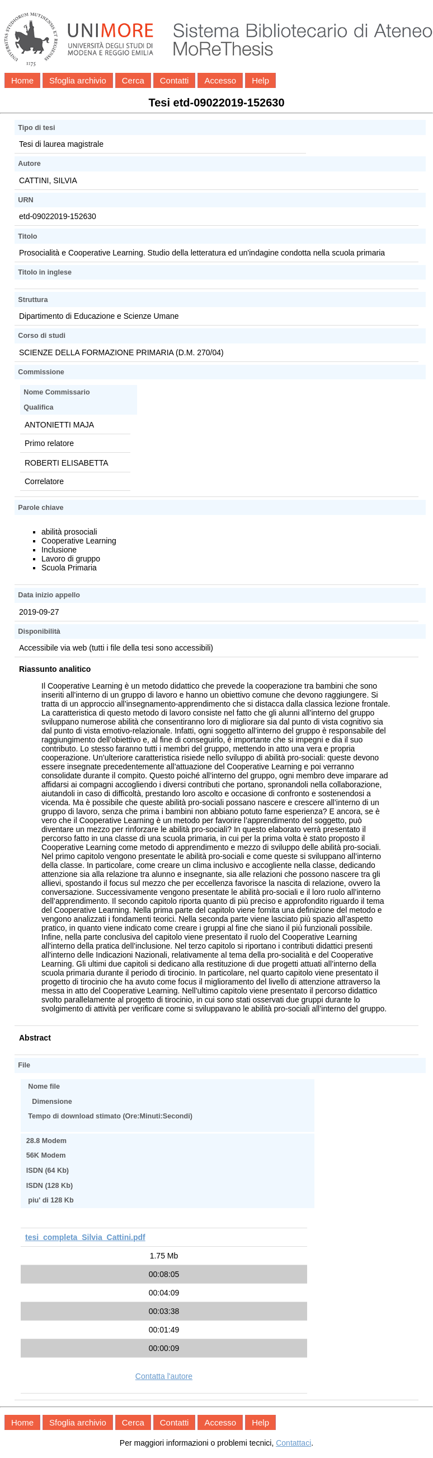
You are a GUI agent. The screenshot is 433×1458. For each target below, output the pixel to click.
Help (260, 80)
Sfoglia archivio (77, 80)
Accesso (220, 80)
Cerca (133, 80)
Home (22, 80)
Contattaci (293, 1442)
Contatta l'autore (163, 1376)
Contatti (174, 80)
